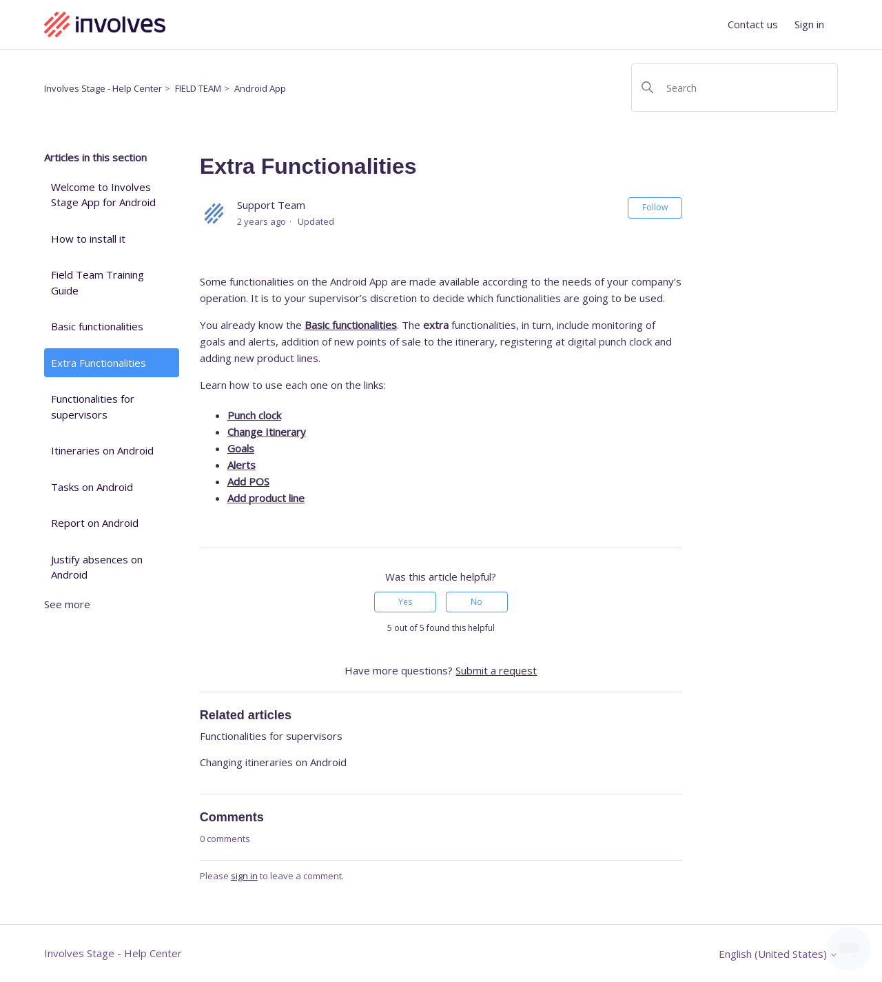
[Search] (734, 87)
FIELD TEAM (198, 88)
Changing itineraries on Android (273, 762)
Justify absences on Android (97, 567)
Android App (260, 88)
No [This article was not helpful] (476, 602)
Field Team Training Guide (97, 282)
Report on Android (95, 523)
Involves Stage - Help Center (103, 88)
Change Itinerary (266, 432)
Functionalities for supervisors (92, 406)
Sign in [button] (809, 24)
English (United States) (778, 954)
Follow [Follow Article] (655, 207)
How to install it (88, 239)
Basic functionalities (97, 326)
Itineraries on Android (102, 450)
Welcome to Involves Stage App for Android (103, 195)
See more (67, 604)
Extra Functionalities (98, 363)
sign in (244, 876)
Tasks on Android (92, 487)
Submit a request (496, 670)
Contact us (753, 24)
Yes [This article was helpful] (405, 602)
